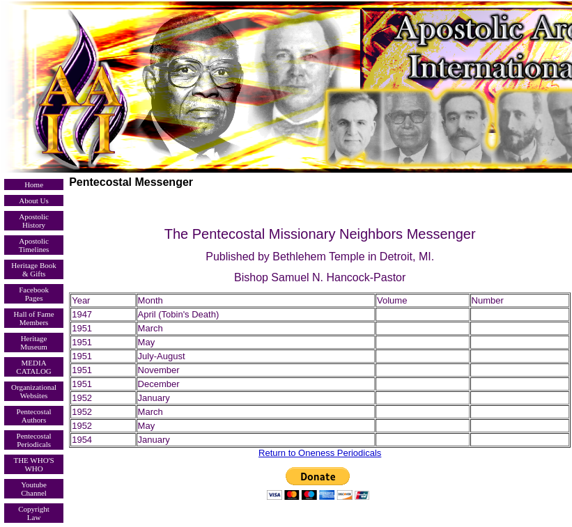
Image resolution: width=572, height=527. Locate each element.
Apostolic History (34, 220)
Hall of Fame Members (34, 318)
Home (33, 184)
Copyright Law (33, 513)
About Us (33, 200)
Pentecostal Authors (34, 415)
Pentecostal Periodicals (34, 440)
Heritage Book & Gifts (33, 269)
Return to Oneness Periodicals (319, 453)
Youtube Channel (34, 488)
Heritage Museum (33, 342)
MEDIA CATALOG (33, 367)
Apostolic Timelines (34, 245)
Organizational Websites (33, 391)
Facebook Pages (34, 293)
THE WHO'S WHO (33, 464)
